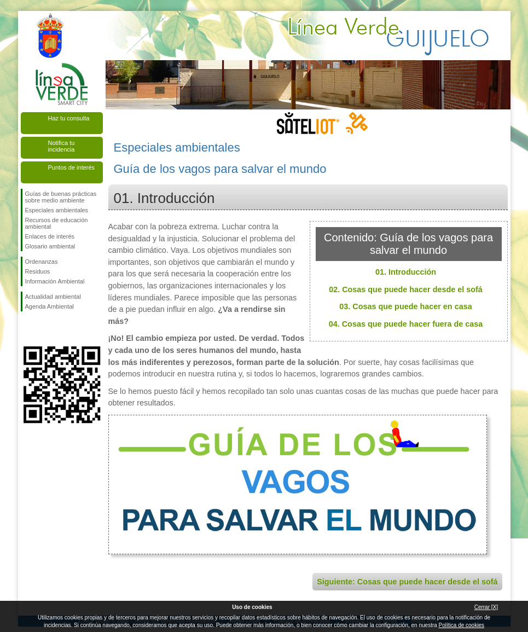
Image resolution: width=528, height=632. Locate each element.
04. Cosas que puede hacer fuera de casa (406, 324)
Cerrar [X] (486, 607)
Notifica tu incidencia (61, 146)
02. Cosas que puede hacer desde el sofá (406, 289)
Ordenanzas (41, 261)
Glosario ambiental (50, 246)
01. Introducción (405, 272)
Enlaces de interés (50, 236)
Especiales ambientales (57, 210)
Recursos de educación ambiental (56, 223)
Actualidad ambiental (53, 296)
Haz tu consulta (69, 118)
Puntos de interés (71, 167)
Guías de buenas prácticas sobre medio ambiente (61, 197)
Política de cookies (461, 625)
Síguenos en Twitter (45, 328)
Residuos (37, 271)
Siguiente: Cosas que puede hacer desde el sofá (407, 581)
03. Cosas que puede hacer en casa (405, 306)
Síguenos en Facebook (27, 328)
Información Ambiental (55, 281)
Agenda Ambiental (49, 306)
